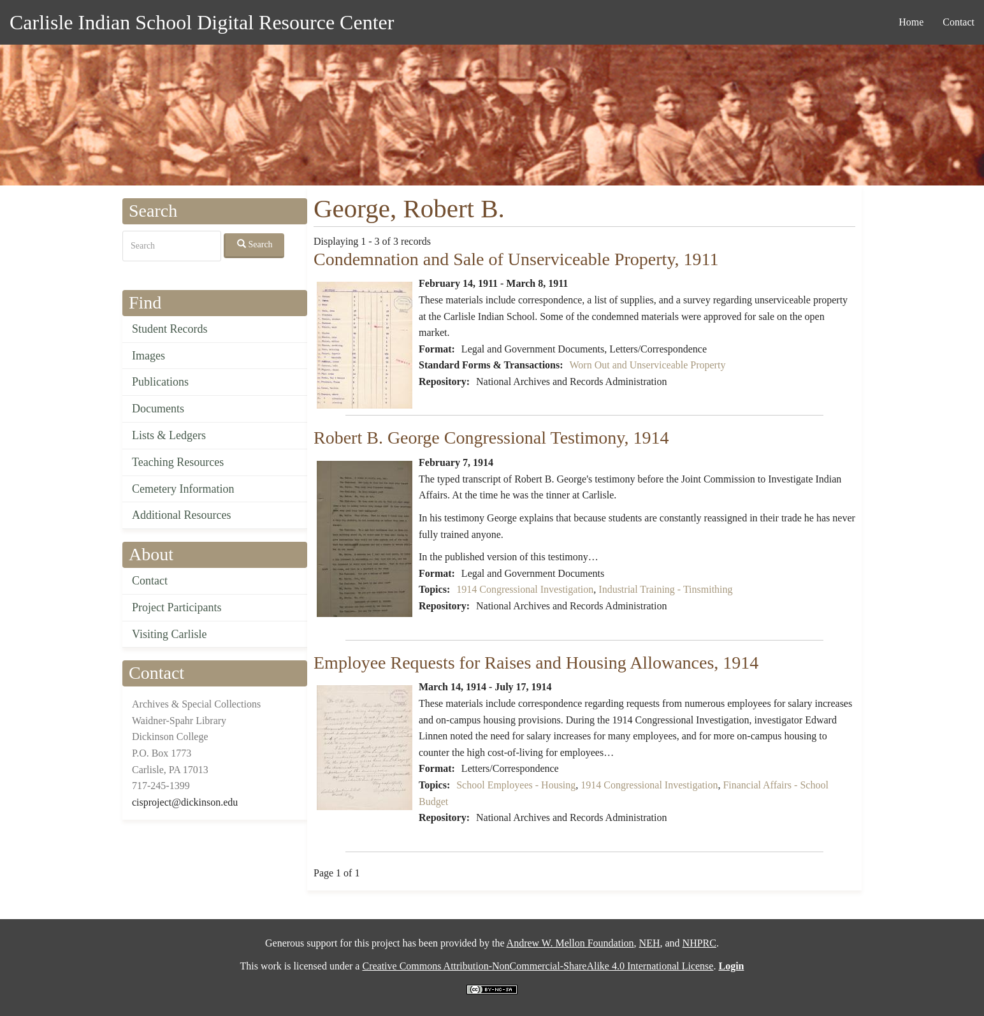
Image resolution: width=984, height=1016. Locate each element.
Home (911, 22)
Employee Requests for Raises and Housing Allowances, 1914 (536, 662)
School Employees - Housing (515, 785)
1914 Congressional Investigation (524, 589)
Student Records (170, 329)
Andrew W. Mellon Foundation (570, 943)
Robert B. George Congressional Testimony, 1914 (491, 437)
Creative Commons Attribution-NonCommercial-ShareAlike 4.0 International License (537, 966)
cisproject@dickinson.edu (185, 802)
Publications (160, 381)
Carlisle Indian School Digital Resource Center (202, 22)
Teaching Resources (178, 462)
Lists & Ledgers (169, 435)
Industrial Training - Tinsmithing (665, 589)
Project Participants (176, 607)
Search (255, 244)
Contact (958, 22)
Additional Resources (181, 515)
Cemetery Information (183, 489)
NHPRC (699, 943)
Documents (158, 408)
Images (148, 355)
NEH (649, 943)
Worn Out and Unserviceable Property (648, 364)
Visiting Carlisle (169, 634)
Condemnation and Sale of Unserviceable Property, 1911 (516, 259)
